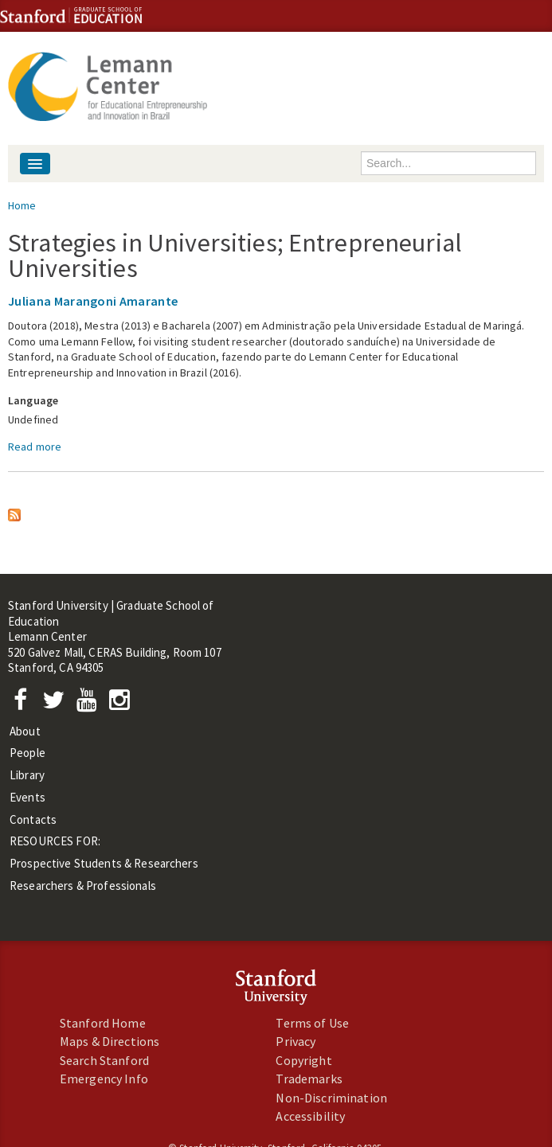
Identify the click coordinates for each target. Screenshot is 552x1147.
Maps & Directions (109, 1041)
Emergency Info (104, 1079)
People (27, 752)
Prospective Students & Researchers (104, 863)
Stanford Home (103, 1023)
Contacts (33, 819)
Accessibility (310, 1116)
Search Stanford (104, 1060)
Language (33, 400)
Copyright (303, 1060)
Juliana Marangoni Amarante (93, 301)
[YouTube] (89, 704)
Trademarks (309, 1079)
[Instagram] (123, 704)
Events (27, 797)
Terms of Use (312, 1023)
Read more (34, 446)
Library (27, 774)
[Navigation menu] (35, 163)
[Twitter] (58, 704)
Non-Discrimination (331, 1098)
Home (22, 205)
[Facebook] (24, 704)
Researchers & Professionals (83, 885)
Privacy (295, 1041)
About (25, 731)
